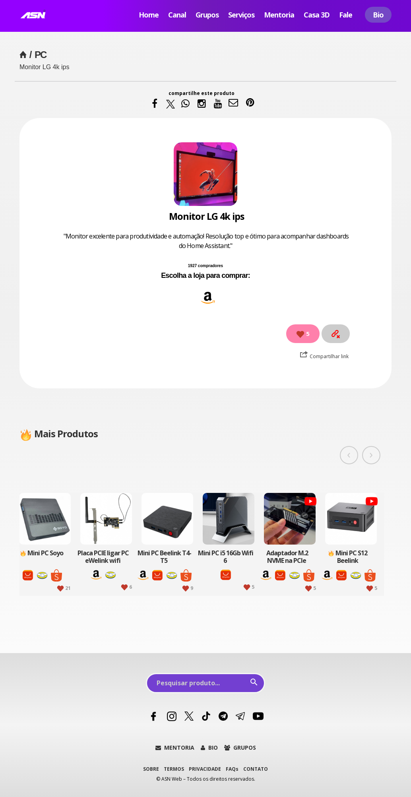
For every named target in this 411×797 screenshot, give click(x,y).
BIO (209, 747)
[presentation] (349, 455)
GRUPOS (240, 747)
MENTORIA (174, 747)
